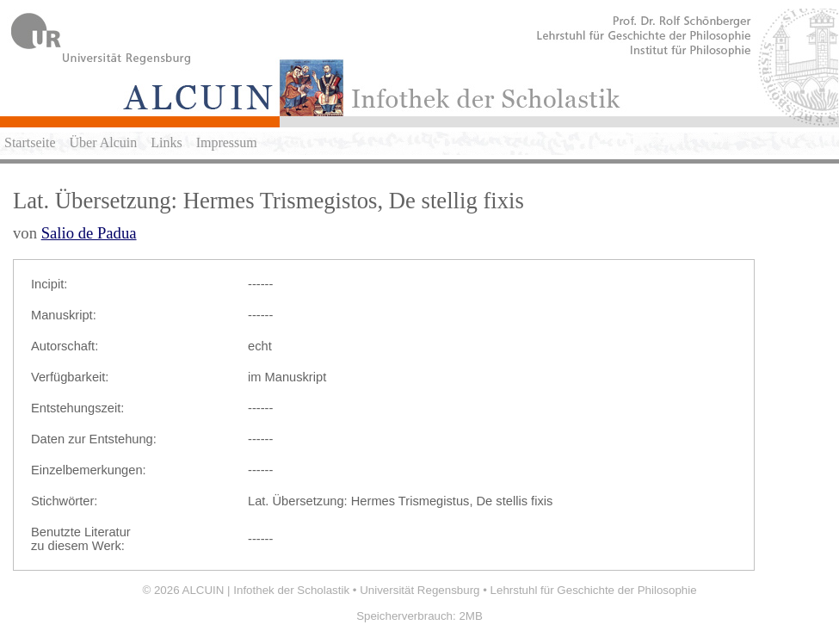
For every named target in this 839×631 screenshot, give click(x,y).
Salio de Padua (89, 233)
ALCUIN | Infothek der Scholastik (266, 590)
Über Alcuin (104, 142)
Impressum (226, 142)
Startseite (30, 142)
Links (166, 142)
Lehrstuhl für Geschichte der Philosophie (593, 590)
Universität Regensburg (419, 590)
